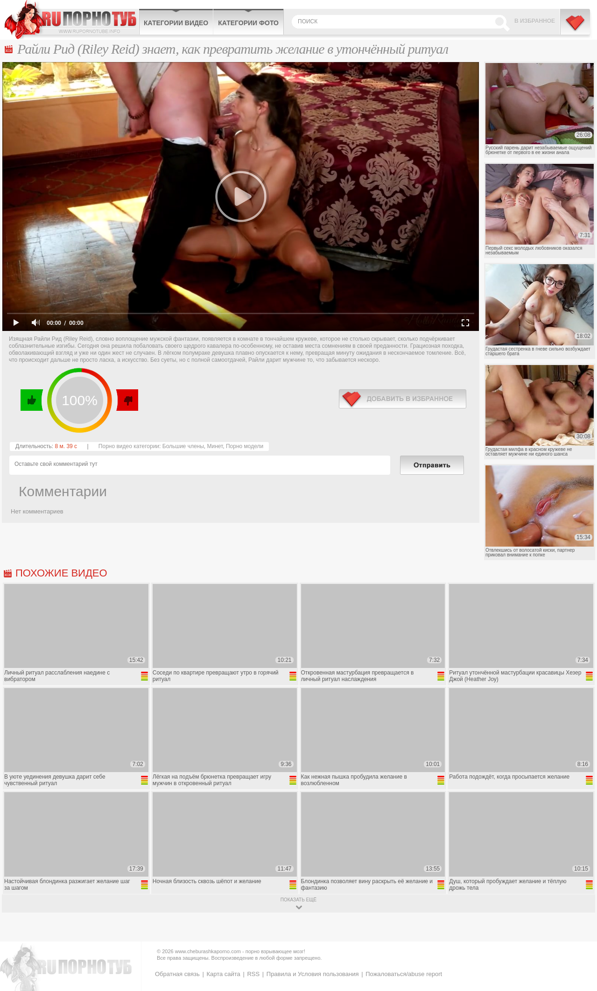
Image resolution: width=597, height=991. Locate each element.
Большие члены (183, 446)
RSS (253, 973)
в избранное (402, 398)
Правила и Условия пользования (313, 973)
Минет (215, 446)
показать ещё (298, 899)
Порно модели (244, 446)
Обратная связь (177, 973)
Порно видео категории (128, 446)
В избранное (534, 21)
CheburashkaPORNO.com (72, 19)
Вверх (579, 929)
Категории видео (176, 23)
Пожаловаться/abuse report (403, 973)
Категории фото (248, 23)
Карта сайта (223, 973)
